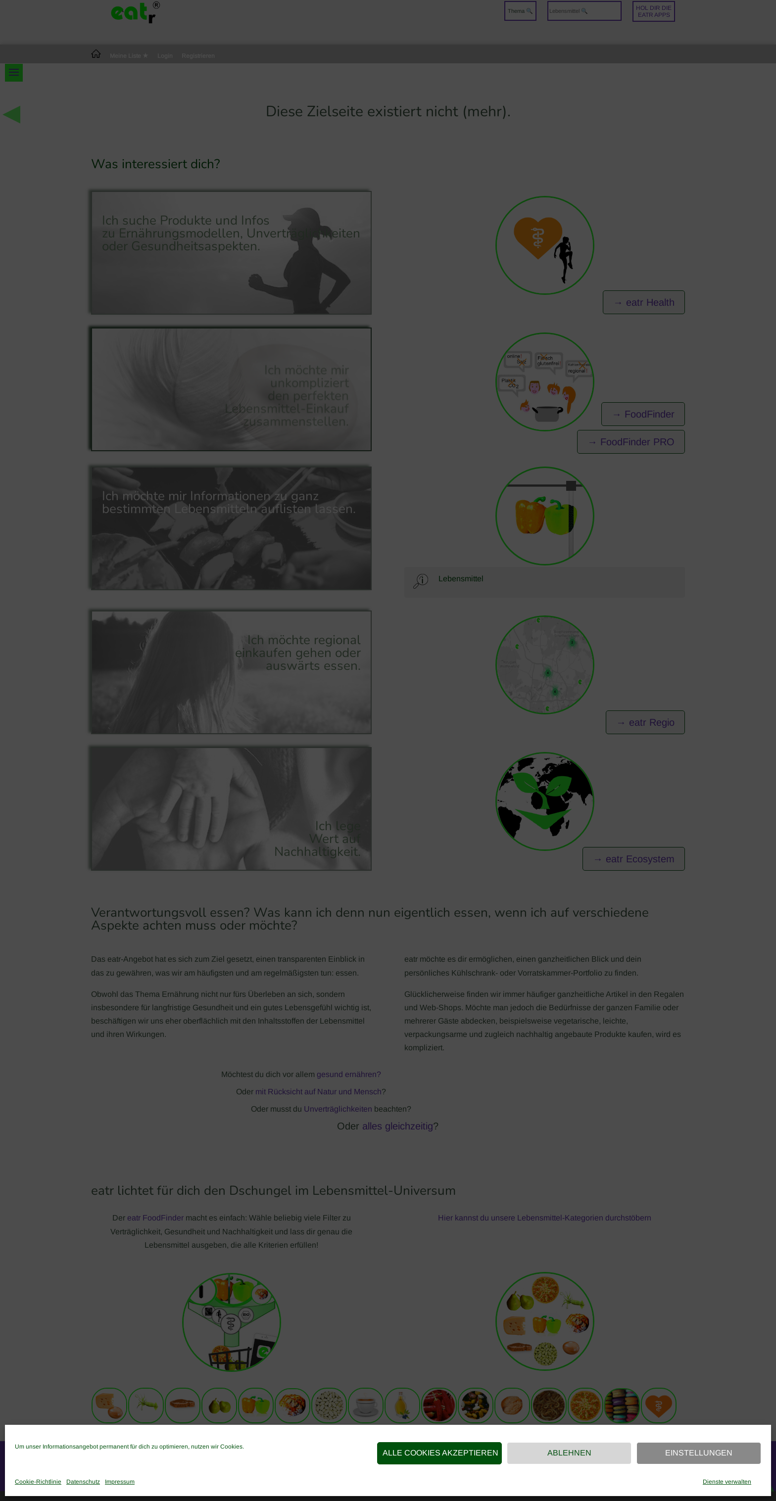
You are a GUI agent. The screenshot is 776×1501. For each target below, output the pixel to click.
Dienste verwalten (727, 1481)
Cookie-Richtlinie (38, 1481)
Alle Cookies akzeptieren (440, 1453)
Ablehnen (569, 1453)
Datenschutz (83, 1481)
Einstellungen (698, 1453)
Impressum (120, 1481)
